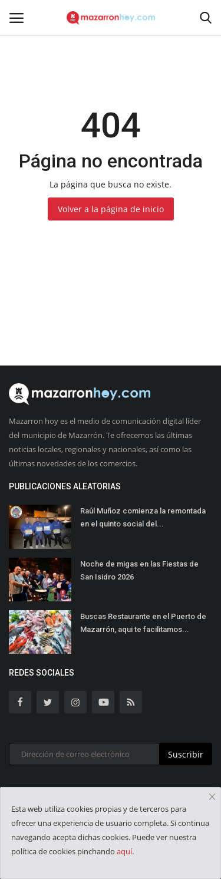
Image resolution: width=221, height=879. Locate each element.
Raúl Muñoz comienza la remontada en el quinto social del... (143, 517)
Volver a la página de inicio (111, 209)
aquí (124, 851)
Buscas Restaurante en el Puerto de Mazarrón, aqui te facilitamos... (143, 623)
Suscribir (185, 754)
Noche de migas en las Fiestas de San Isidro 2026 (139, 570)
